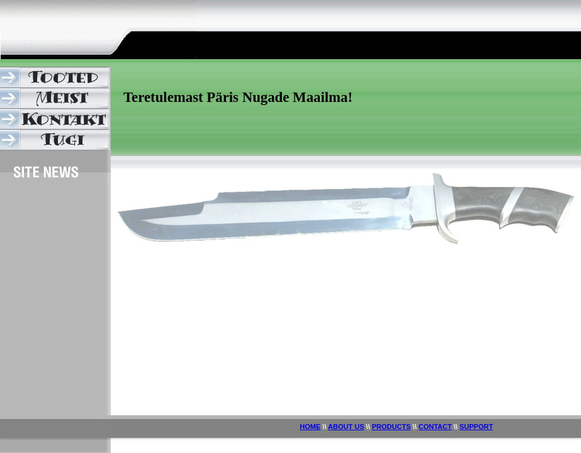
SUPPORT (476, 426)
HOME (310, 426)
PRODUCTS (391, 426)
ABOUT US (346, 426)
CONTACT (435, 426)
